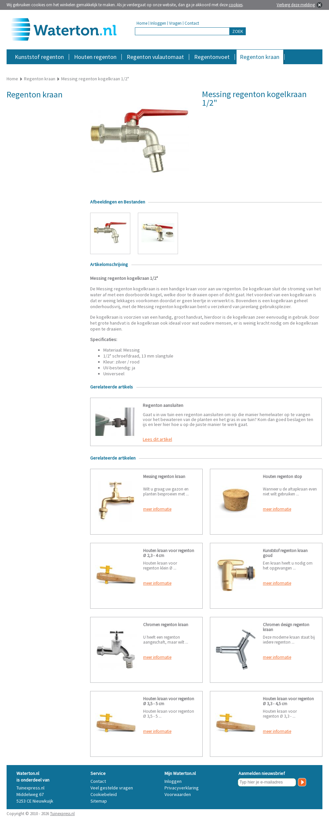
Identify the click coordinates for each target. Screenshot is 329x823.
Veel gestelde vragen (111, 788)
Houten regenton (95, 57)
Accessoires (293, 67)
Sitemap (98, 801)
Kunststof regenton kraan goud (285, 553)
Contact (192, 23)
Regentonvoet (212, 57)
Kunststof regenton (39, 57)
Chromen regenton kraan (165, 624)
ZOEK (237, 31)
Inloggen (158, 23)
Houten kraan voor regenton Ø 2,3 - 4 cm (168, 553)
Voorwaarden (177, 794)
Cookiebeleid (103, 794)
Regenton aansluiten (163, 405)
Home (142, 23)
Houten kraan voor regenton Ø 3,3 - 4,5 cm (288, 701)
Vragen (175, 23)
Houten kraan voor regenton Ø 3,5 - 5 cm (168, 701)
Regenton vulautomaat (155, 57)
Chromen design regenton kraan (286, 627)
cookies (235, 5)
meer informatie (157, 509)
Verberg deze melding (296, 5)
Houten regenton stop (282, 476)
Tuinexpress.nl (62, 813)
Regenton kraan (259, 57)
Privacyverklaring (181, 788)
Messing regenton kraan (164, 476)
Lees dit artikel (157, 439)
